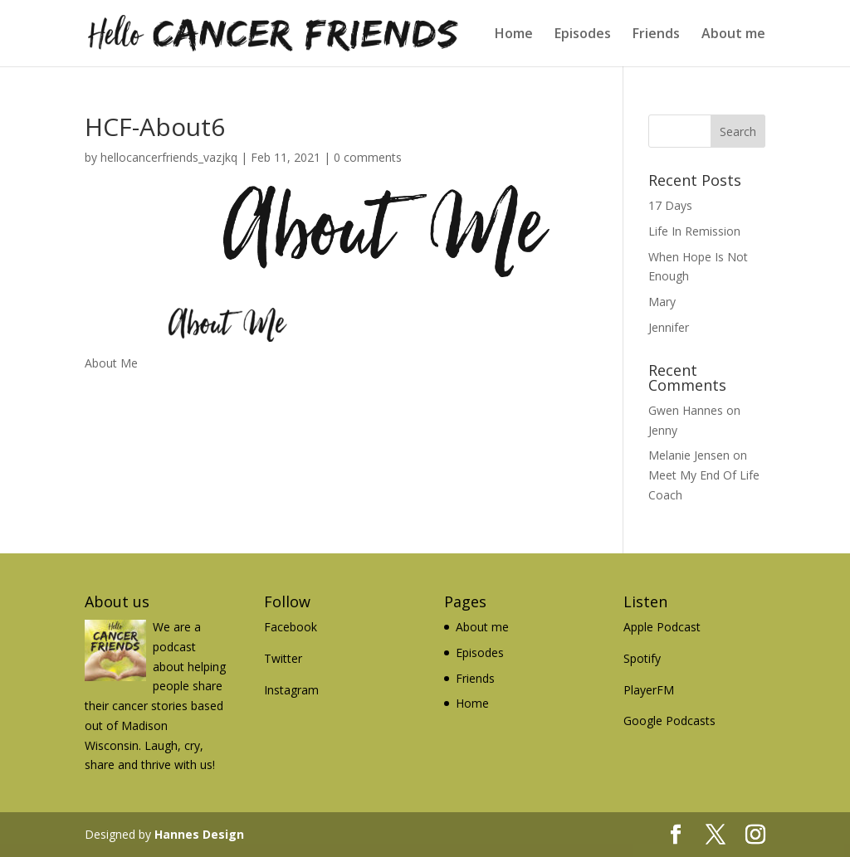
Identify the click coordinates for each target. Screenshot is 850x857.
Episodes (582, 34)
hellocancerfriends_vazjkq (168, 157)
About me (733, 34)
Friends (656, 34)
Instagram (291, 690)
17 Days (670, 205)
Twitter (283, 658)
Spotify (642, 658)
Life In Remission (694, 231)
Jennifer (668, 327)
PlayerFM (648, 690)
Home (514, 34)
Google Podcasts (669, 720)
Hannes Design (199, 834)
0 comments (368, 157)
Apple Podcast (662, 627)
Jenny (662, 430)
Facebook (290, 627)
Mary (662, 301)
